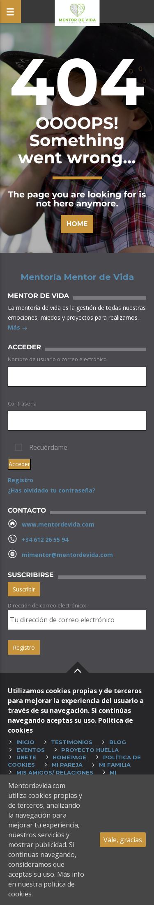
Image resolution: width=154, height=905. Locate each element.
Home (77, 224)
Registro (20, 480)
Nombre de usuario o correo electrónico (57, 359)
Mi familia (115, 764)
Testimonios (71, 742)
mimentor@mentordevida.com (67, 555)
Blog (117, 742)
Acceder (19, 464)
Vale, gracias (122, 839)
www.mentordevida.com (58, 524)
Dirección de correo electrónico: (47, 605)
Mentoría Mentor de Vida (77, 277)
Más (18, 328)
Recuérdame (48, 447)
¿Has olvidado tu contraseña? (51, 490)
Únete (26, 757)
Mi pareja (67, 764)
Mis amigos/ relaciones (54, 772)
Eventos (30, 750)
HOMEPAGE (69, 757)
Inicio (25, 742)
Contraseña (22, 403)
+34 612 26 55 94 (45, 539)
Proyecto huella (90, 750)
